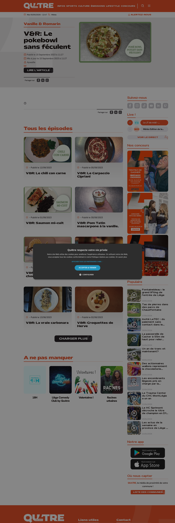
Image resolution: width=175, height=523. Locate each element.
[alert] (87, 261)
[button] (87, 261)
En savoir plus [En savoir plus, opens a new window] (121, 257)
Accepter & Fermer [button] (87, 268)
